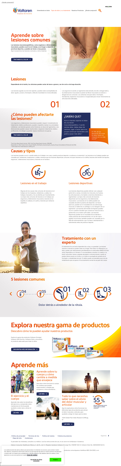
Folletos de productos (65, 436)
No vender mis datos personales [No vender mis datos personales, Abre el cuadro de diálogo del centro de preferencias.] (36, 460)
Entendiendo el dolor (43, 10)
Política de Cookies (48, 436)
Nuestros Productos (78, 10)
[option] (20, 298)
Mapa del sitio (17, 438)
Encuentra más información (24, 349)
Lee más (16, 412)
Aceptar (55, 459)
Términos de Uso (33, 436)
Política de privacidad (18, 436)
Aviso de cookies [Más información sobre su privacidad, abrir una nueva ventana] (32, 455)
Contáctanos (29, 438)
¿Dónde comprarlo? (8, 2)
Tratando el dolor (20, 59)
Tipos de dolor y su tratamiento (60, 10)
